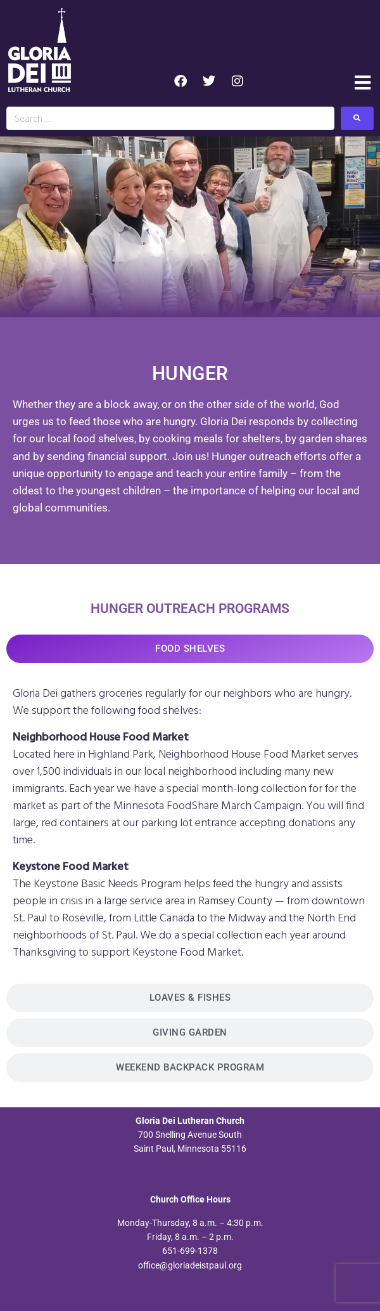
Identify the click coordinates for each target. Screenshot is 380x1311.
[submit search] (357, 118)
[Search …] (170, 118)
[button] (363, 83)
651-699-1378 (190, 1251)
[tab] (190, 649)
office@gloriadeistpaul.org (190, 1265)
